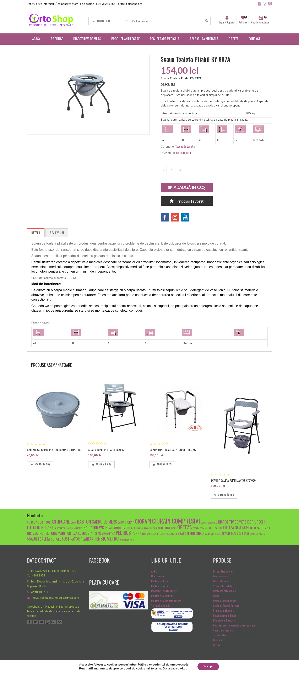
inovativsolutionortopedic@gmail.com (55, 598)
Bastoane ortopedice (224, 591)
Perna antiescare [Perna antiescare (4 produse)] (150, 533)
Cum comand (158, 576)
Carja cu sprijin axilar (224, 600)
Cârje (216, 595)
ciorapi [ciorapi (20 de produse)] (143, 521)
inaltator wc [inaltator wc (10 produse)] (93, 527)
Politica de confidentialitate (166, 600)
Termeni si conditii (161, 605)
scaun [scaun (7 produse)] (225, 533)
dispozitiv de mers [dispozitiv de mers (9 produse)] (232, 522)
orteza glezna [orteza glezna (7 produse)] (260, 527)
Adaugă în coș (190, 187)
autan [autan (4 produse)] (73, 522)
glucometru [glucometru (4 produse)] (60, 528)
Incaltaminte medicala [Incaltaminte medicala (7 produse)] (120, 527)
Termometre (220, 635)
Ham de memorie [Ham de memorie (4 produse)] (74, 528)
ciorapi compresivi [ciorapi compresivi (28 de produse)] (176, 520)
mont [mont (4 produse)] (173, 528)
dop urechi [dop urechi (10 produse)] (256, 522)
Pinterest (41, 622)
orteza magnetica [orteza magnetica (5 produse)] (105, 534)
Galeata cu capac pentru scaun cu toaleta (54, 449)
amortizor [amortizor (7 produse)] (43, 522)
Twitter (35, 622)
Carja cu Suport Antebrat (226, 605)
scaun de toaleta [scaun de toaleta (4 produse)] (257, 533)
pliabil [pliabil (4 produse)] (162, 533)
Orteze (217, 645)
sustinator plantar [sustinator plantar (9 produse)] (77, 539)
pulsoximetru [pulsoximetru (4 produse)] (172, 533)
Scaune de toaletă (222, 586)
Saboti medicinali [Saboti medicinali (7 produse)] (192, 533)
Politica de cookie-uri (162, 595)
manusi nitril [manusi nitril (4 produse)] (150, 528)
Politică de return (160, 586)
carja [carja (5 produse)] (121, 522)
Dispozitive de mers (224, 571)
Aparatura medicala (223, 630)
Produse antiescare (223, 610)
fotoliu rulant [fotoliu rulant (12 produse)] (40, 527)
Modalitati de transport (164, 591)
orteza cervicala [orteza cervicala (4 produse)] (200, 528)
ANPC (154, 571)
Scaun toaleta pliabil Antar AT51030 (233, 480)
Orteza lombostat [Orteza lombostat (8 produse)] (80, 533)
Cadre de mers (221, 581)
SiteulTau (267, 662)
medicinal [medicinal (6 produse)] (164, 528)
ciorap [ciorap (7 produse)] (129, 522)
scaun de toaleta (182, 152)
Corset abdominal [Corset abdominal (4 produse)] (209, 522)
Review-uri (57, 232)
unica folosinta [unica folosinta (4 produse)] (127, 539)
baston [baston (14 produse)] (84, 521)
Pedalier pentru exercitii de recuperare (234, 625)
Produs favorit (187, 200)
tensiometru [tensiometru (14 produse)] (106, 538)
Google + (53, 622)
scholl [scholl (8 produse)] (56, 539)
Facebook (29, 622)
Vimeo (59, 622)
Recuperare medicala (224, 615)
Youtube (47, 622)
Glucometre (219, 640)
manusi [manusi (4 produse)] (139, 528)
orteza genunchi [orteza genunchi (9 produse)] (236, 527)
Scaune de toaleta (185, 146)
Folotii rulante (220, 576)
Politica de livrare (160, 581)
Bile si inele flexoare (224, 620)
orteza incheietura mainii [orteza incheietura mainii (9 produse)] (46, 533)
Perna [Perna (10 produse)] (136, 533)
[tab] (36, 232)
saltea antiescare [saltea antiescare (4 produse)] (213, 533)
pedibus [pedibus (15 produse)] (123, 532)
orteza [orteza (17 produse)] (184, 527)
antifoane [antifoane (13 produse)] (60, 521)
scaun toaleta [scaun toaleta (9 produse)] (38, 539)
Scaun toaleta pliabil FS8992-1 (107, 449)
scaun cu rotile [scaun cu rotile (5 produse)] (240, 534)
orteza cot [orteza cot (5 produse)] (215, 528)
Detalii (35, 232)
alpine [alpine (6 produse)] (31, 522)
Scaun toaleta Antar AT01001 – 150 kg (173, 449)
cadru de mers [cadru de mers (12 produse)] (104, 521)
